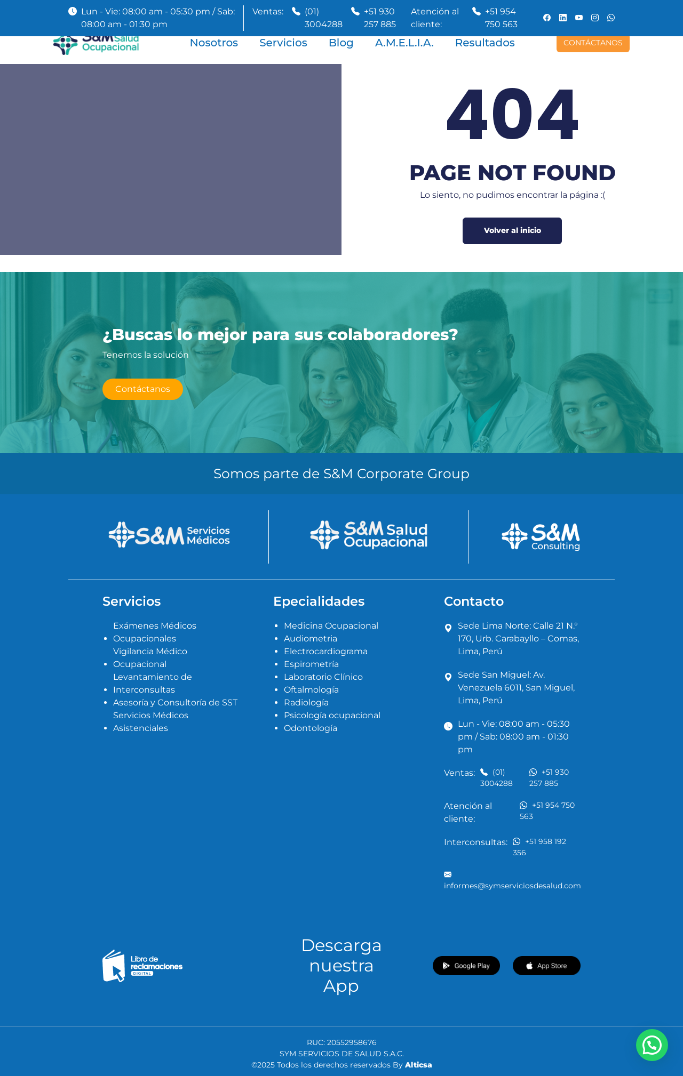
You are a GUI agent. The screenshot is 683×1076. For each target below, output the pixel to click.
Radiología (306, 702)
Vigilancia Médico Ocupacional (150, 657)
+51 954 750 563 (501, 17)
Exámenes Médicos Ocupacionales (154, 632)
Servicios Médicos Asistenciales (150, 721)
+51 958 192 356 (539, 846)
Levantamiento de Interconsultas (152, 683)
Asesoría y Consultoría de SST (175, 702)
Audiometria (310, 638)
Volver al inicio (512, 230)
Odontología (310, 728)
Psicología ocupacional (332, 715)
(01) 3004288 (324, 17)
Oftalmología (311, 690)
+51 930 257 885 (380, 17)
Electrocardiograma (326, 651)
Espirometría (311, 664)
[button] (652, 1045)
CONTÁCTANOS (593, 42)
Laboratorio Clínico (323, 677)
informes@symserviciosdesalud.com (512, 879)
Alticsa (418, 1065)
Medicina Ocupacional (331, 626)
